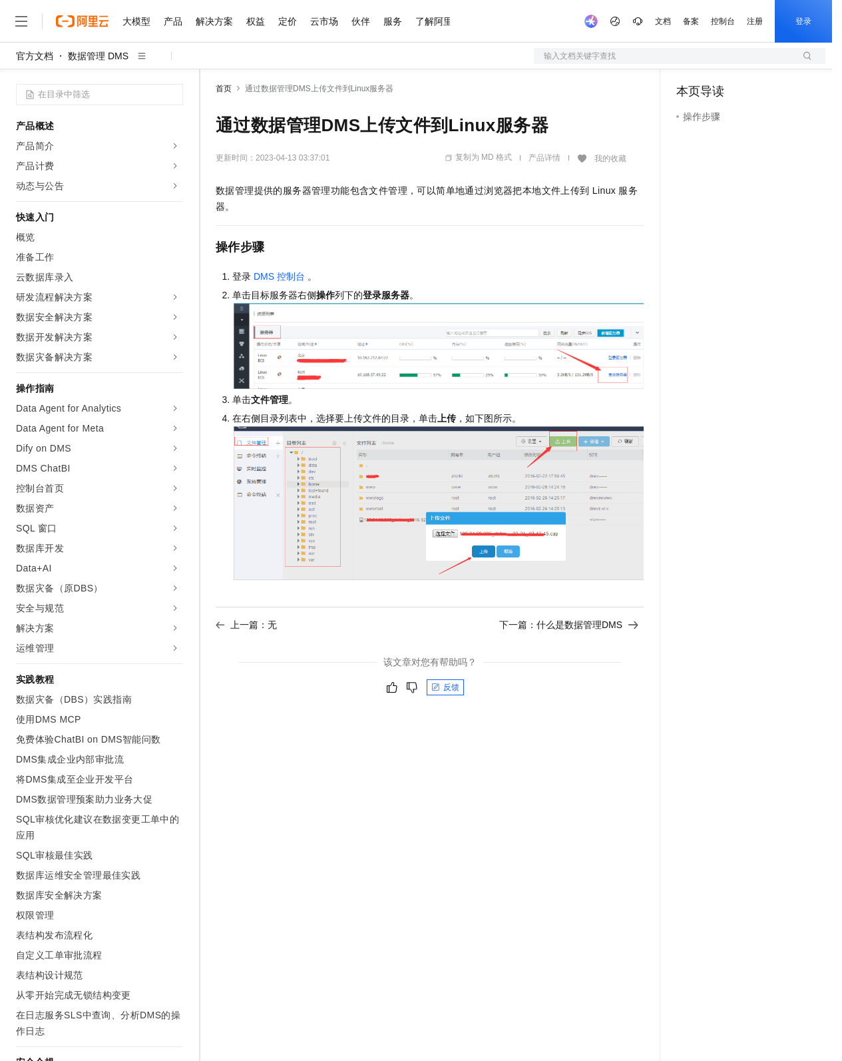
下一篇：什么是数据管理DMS (568, 624)
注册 (755, 21)
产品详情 (544, 158)
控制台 (723, 21)
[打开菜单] (21, 21)
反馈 (445, 687)
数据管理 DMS (98, 56)
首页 (224, 88)
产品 (173, 21)
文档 (663, 21)
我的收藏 (610, 158)
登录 (803, 21)
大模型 (136, 21)
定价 (287, 21)
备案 (691, 21)
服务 (392, 21)
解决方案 (214, 21)
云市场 (324, 21)
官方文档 (34, 56)
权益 (255, 21)
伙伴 (360, 21)
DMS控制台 (279, 276)
